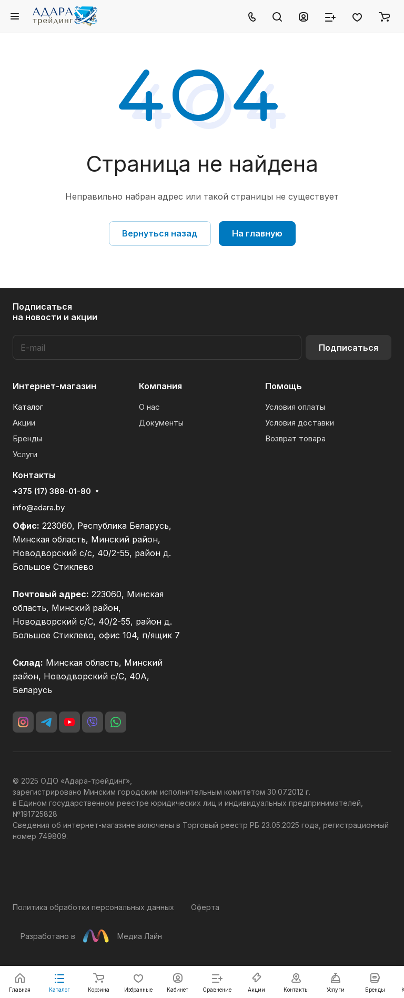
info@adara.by (39, 507)
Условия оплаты (295, 407)
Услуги (25, 454)
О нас (149, 407)
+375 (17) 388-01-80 (52, 491)
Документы (161, 423)
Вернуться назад (160, 233)
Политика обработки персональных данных (93, 907)
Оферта (205, 907)
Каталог (28, 407)
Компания (160, 386)
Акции (24, 423)
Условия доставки (299, 423)
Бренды (27, 438)
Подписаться (348, 347)
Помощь (283, 386)
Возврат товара (295, 438)
